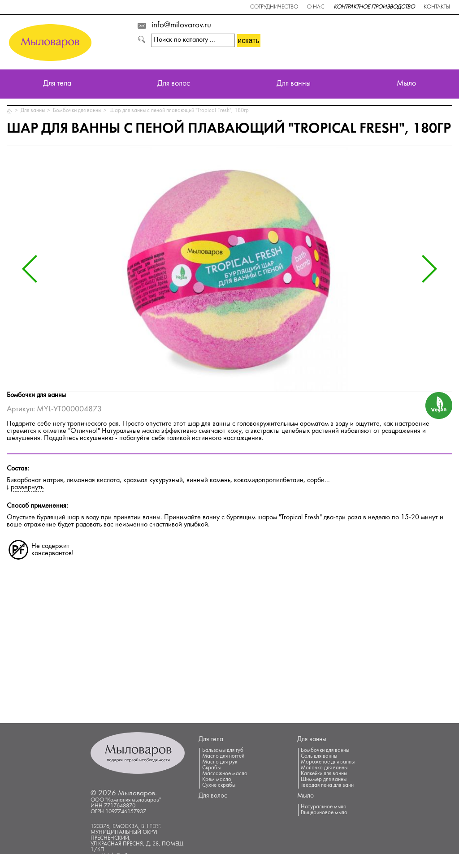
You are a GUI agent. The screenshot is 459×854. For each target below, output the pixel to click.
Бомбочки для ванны (77, 110)
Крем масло (216, 779)
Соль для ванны (319, 756)
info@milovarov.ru (181, 26)
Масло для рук (219, 762)
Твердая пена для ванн (327, 785)
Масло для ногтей (223, 756)
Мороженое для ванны (328, 762)
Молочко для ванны (324, 768)
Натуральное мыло (323, 807)
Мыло (406, 84)
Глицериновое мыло (324, 812)
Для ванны (294, 84)
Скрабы (211, 768)
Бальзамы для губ (222, 750)
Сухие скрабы (218, 785)
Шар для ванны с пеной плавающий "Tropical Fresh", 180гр (179, 110)
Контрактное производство (374, 7)
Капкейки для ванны (324, 773)
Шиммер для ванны (323, 779)
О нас (316, 7)
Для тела (57, 84)
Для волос (173, 84)
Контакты (437, 7)
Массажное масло (224, 773)
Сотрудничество (274, 7)
